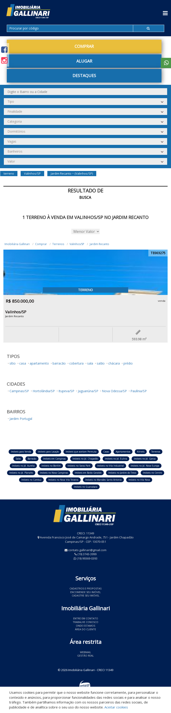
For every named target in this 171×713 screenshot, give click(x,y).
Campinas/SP (19, 391)
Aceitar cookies (116, 707)
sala (90, 363)
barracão (59, 363)
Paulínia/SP (138, 391)
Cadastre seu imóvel (85, 595)
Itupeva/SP (66, 391)
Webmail (85, 652)
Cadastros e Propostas (85, 588)
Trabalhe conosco (85, 622)
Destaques (84, 75)
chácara (114, 363)
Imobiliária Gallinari (17, 244)
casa (22, 363)
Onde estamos (85, 625)
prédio (128, 363)
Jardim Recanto (99, 244)
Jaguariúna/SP (88, 391)
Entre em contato (85, 618)
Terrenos (58, 244)
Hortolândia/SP (44, 391)
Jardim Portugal (21, 418)
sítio (13, 363)
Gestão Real (85, 655)
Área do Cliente (85, 629)
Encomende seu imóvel (85, 592)
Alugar (84, 61)
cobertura (76, 363)
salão (101, 363)
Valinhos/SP (77, 244)
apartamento (39, 363)
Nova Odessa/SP (114, 391)
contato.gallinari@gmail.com (87, 550)
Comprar (84, 46)
